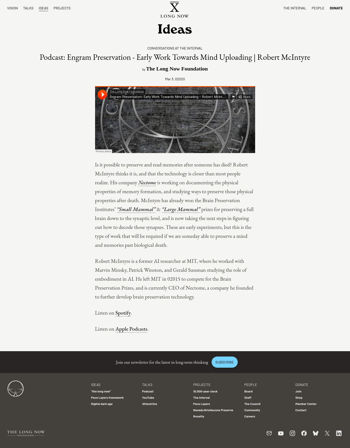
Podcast (148, 391)
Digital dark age (101, 404)
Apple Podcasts (131, 328)
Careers (249, 416)
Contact (300, 410)
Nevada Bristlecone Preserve (213, 410)
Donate (336, 8)
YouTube (148, 397)
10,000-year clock (205, 391)
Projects (62, 8)
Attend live (149, 404)
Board (248, 391)
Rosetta (198, 416)
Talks (28, 8)
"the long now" (101, 391)
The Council (252, 404)
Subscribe (224, 362)
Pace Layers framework (107, 397)
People (318, 8)
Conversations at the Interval (174, 48)
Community (252, 410)
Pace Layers (201, 404)
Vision (12, 8)
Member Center (306, 404)
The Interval (294, 8)
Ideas (43, 8)
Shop (298, 397)
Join (298, 391)
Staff (247, 397)
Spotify (123, 312)
